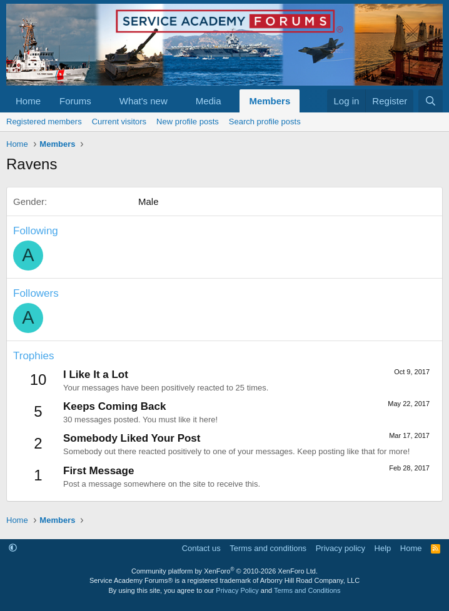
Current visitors (119, 121)
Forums (75, 101)
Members (269, 101)
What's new (143, 101)
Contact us (201, 548)
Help (383, 548)
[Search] (430, 100)
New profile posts (187, 121)
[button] (101, 100)
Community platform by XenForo (224, 571)
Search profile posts (265, 121)
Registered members (44, 121)
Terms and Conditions (307, 590)
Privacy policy (340, 548)
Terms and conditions (268, 548)
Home (28, 101)
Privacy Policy (237, 590)
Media (208, 101)
